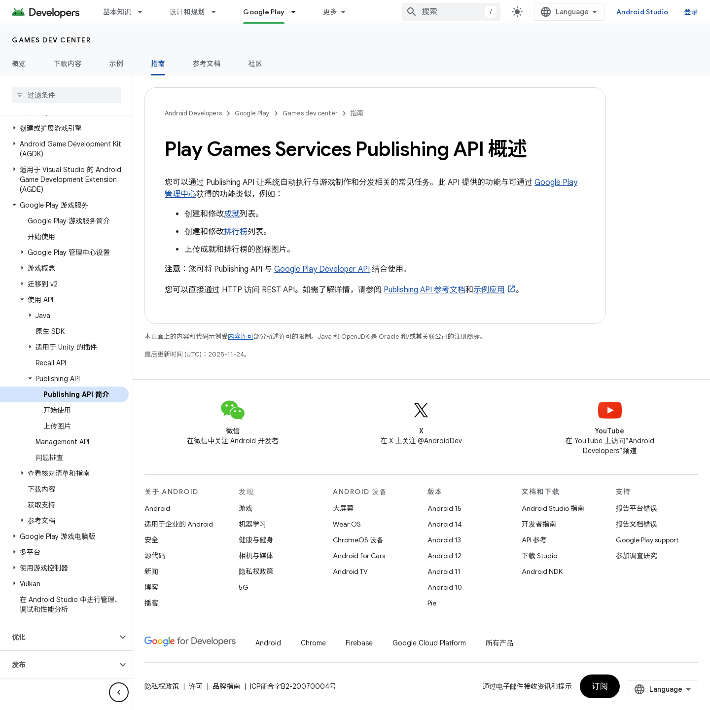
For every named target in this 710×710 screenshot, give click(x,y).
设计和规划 (187, 11)
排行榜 (236, 232)
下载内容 (68, 63)
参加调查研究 (636, 555)
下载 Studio (539, 555)
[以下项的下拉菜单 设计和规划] (218, 12)
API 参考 (534, 539)
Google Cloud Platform (429, 643)
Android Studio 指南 (553, 508)
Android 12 (444, 555)
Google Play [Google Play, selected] (263, 11)
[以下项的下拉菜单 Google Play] (297, 12)
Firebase (359, 643)
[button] (64, 128)
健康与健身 (256, 539)
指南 (357, 113)
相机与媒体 (256, 555)
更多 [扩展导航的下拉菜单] (330, 11)
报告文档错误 (636, 524)
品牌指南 (226, 686)
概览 (19, 63)
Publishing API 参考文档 (424, 290)
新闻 (151, 571)
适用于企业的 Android (178, 524)
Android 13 (444, 539)
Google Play (252, 113)
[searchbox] (66, 95)
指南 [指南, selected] (158, 63)
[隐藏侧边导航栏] (119, 692)
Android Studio (642, 11)
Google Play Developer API (322, 269)
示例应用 (489, 290)
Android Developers (193, 113)
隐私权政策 (256, 571)
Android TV (350, 571)
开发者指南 (539, 524)
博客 (151, 587)
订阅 (600, 686)
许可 (196, 686)
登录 (691, 11)
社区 (255, 63)
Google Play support (647, 539)
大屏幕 (343, 508)
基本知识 (117, 11)
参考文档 (207, 63)
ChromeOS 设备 (358, 539)
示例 (116, 63)
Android (157, 508)
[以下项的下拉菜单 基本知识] (144, 12)
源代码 (154, 555)
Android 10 (444, 587)
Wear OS (347, 524)
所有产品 (499, 643)
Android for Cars (359, 555)
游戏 (245, 508)
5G (243, 587)
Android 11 (444, 571)
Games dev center (51, 40)
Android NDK (542, 571)
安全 (151, 539)
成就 (232, 214)
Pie (431, 603)
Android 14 (444, 524)
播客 (151, 603)
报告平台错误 (636, 508)
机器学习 (252, 524)
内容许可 (240, 336)
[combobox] (451, 12)
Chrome (313, 643)
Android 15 (444, 508)
